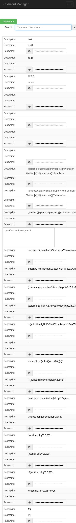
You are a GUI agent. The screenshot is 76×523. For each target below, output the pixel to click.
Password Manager (16, 4)
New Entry (8, 21)
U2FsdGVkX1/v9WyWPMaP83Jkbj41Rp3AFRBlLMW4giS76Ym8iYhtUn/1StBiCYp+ (28, 237)
